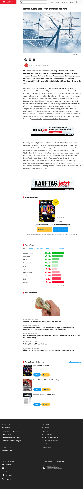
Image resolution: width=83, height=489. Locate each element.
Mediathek (45, 428)
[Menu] (80, 2)
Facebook (7, 475)
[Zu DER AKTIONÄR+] (64, 2)
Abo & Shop (46, 444)
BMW (24, 266)
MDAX (47, 249)
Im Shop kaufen (60, 230)
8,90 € (37, 375)
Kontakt (7, 465)
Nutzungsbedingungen (10, 431)
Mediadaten (6, 424)
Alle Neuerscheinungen (75, 362)
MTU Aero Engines (28, 253)
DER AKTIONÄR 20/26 (41, 366)
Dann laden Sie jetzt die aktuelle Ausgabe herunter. (49, 119)
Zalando (25, 276)
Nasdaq (31, 249)
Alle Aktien (45, 424)
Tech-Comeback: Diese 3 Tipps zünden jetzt (52, 224)
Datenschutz (6, 434)
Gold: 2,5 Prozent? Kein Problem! (35, 344)
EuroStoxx (61, 249)
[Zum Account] (57, 2)
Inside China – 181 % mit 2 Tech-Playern (47, 380)
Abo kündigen (7, 450)
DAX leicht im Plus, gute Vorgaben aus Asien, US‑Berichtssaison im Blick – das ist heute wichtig (52, 336)
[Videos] (71, 2)
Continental (26, 256)
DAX (24, 249)
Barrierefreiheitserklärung (11, 437)
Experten (45, 431)
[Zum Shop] (52, 2)
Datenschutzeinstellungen (11, 441)
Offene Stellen (7, 447)
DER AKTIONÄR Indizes (50, 441)
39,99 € (37, 389)
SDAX (54, 249)
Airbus (25, 260)
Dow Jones (40, 249)
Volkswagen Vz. (27, 263)
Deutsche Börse (27, 273)
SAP (24, 269)
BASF (24, 279)
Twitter (7, 479)
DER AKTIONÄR (44, 65)
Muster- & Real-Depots (50, 437)
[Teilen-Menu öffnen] (25, 59)
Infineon (25, 282)
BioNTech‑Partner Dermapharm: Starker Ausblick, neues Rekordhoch (48, 350)
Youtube (7, 468)
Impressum (6, 428)
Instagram (8, 472)
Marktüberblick (47, 434)
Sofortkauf (44, 229)
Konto (70, 234)
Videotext (5, 444)
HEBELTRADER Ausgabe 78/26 (44, 395)
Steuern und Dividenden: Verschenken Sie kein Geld (42, 321)
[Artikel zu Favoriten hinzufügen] (34, 59)
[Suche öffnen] (21, 1)
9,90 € (37, 404)
